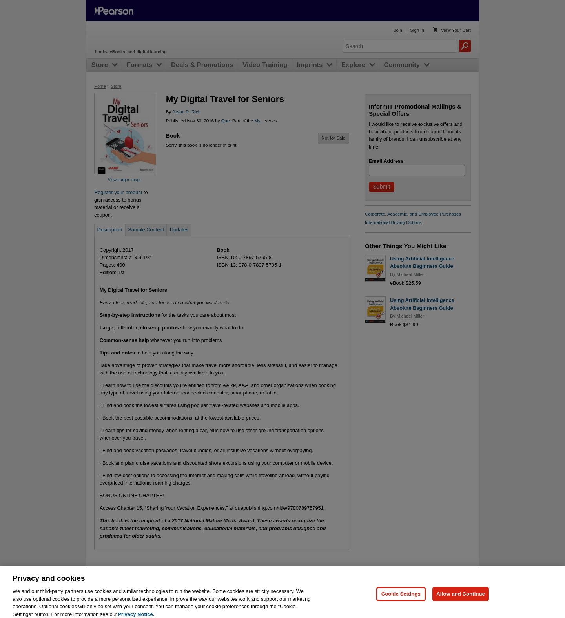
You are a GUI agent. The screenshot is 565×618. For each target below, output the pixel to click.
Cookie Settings (401, 599)
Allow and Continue (460, 599)
